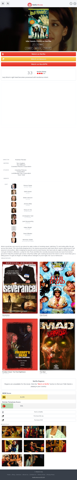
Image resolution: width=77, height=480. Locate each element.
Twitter (71, 3)
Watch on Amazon (38, 59)
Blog (13, 474)
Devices (18, 474)
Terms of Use (41, 474)
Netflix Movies (36, 477)
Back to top (39, 471)
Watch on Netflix (38, 54)
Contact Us (33, 474)
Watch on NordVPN (39, 64)
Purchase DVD (38, 420)
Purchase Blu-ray (38, 416)
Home (9, 474)
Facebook (74, 3)
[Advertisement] (32, 142)
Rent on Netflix (38, 412)
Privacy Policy (50, 474)
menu (3, 3)
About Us (25, 474)
